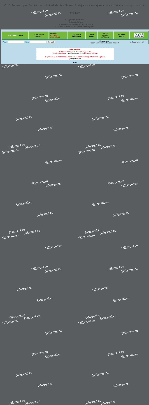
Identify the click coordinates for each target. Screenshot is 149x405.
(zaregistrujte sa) (75, 59)
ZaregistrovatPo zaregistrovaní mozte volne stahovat (104, 42)
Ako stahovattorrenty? (38, 35)
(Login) (20, 35)
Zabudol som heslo (137, 42)
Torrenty (53, 34)
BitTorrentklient (121, 35)
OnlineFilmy (91, 35)
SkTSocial (105, 37)
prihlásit (68, 53)
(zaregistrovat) (76, 53)
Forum (105, 33)
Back (75, 62)
